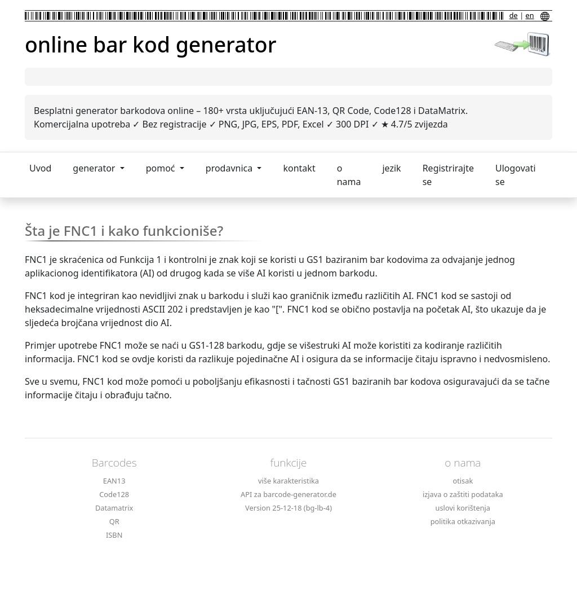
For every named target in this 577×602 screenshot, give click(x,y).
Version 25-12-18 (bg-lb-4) (288, 508)
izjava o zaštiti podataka (463, 494)
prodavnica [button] (230, 168)
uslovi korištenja (463, 508)
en (530, 15)
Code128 (114, 494)
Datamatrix (114, 508)
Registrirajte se (448, 175)
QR (114, 521)
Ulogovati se (515, 175)
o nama (349, 175)
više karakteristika (288, 481)
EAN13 (114, 481)
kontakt (299, 168)
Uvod (40, 168)
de (513, 15)
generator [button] (95, 168)
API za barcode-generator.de (288, 494)
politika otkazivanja (462, 521)
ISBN (114, 535)
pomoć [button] (161, 168)
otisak (462, 481)
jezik (391, 168)
